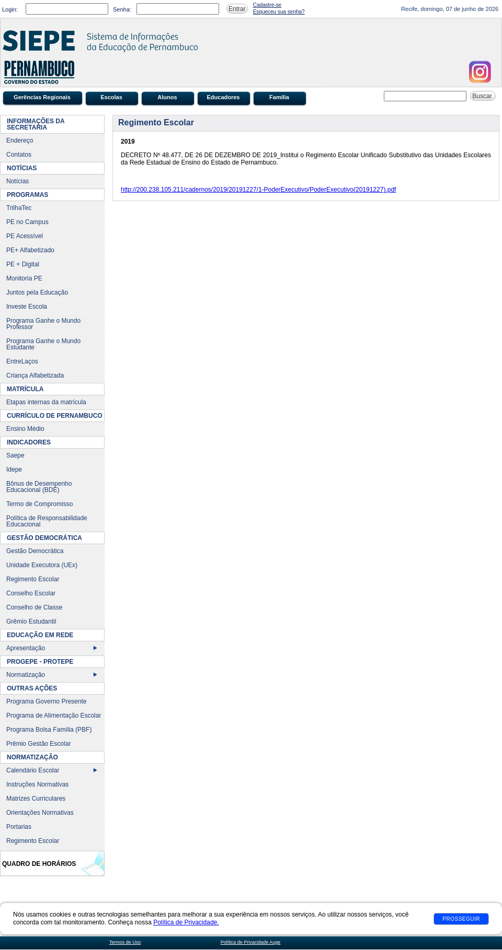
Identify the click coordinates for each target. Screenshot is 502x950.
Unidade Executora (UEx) (41, 565)
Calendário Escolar (32, 770)
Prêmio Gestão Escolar (38, 743)
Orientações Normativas (40, 812)
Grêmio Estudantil (31, 621)
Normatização (25, 674)
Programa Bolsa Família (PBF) (49, 729)
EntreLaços (22, 361)
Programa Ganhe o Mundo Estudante (43, 344)
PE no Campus (27, 222)
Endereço (19, 140)
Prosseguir (461, 919)
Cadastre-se (267, 5)
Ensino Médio (25, 428)
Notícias (17, 181)
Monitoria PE (24, 278)
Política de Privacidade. (186, 922)
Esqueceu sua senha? (279, 12)
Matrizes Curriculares (35, 798)
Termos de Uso (125, 942)
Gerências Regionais (42, 97)
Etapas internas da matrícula (46, 402)
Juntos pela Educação (37, 292)
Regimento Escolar (32, 579)
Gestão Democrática (34, 551)
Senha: (122, 9)
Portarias (18, 826)
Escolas (111, 97)
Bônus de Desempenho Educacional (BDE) (39, 487)
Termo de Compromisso (39, 504)
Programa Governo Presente (46, 701)
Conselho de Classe (34, 607)
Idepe (14, 469)
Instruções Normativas (37, 784)
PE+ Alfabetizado (30, 250)
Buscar (483, 96)
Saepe (15, 455)
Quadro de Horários (39, 863)
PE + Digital (22, 264)
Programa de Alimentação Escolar (53, 715)
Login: (10, 9)
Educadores (223, 97)
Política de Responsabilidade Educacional (46, 521)
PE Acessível (24, 236)
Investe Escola (26, 306)
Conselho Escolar (30, 593)
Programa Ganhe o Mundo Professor (43, 324)
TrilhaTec (18, 208)
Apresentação (25, 648)
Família (279, 97)
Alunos (167, 97)
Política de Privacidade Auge (251, 942)
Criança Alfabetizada (35, 375)
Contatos (18, 154)
